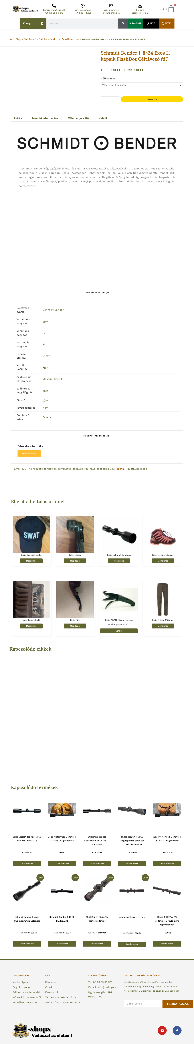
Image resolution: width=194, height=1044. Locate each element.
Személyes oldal (140, 13)
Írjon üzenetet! (111, 10)
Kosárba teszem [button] (27, 864)
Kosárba (152, 99)
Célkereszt (108, 78)
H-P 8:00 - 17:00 (82, 13)
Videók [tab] (103, 118)
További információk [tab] (45, 118)
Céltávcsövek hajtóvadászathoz (59, 39)
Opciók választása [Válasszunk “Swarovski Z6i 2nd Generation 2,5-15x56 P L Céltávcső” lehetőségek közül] (97, 864)
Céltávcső (30, 39)
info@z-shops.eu (111, 13)
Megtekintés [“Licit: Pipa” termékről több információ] (75, 626)
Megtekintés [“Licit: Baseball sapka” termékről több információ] (31, 561)
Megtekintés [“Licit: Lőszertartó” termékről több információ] (31, 626)
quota (120, 468)
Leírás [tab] (18, 118)
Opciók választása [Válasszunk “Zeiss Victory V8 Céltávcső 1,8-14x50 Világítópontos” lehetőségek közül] (167, 864)
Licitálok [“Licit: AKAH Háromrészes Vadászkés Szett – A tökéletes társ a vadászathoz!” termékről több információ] (119, 631)
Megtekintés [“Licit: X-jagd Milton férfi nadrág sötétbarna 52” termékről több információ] (163, 626)
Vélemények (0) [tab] (78, 118)
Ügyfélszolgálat (83, 10)
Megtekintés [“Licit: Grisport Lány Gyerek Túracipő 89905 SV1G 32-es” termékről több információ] (163, 561)
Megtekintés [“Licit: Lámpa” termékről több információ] (75, 561)
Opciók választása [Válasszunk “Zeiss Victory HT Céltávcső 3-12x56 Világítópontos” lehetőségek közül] (62, 864)
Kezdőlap (15, 39)
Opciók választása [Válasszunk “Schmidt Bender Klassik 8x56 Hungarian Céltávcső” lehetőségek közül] (27, 944)
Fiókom (140, 10)
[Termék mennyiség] (110, 99)
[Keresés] (123, 24)
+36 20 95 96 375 (54, 13)
